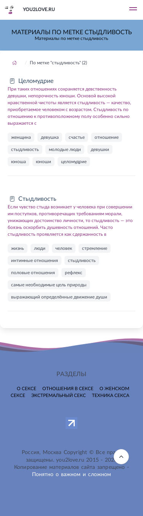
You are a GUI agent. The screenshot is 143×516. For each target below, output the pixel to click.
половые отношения (33, 272)
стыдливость (25, 149)
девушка (50, 137)
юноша (18, 161)
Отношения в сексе (67, 388)
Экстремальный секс (58, 395)
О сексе (26, 388)
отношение (107, 137)
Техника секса (110, 395)
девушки (100, 149)
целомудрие (74, 161)
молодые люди (65, 149)
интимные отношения (34, 260)
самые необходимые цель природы (49, 285)
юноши (43, 161)
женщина (21, 137)
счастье (77, 137)
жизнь (17, 248)
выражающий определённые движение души (59, 297)
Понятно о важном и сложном (71, 474)
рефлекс (73, 272)
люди (39, 248)
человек (63, 248)
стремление (94, 248)
